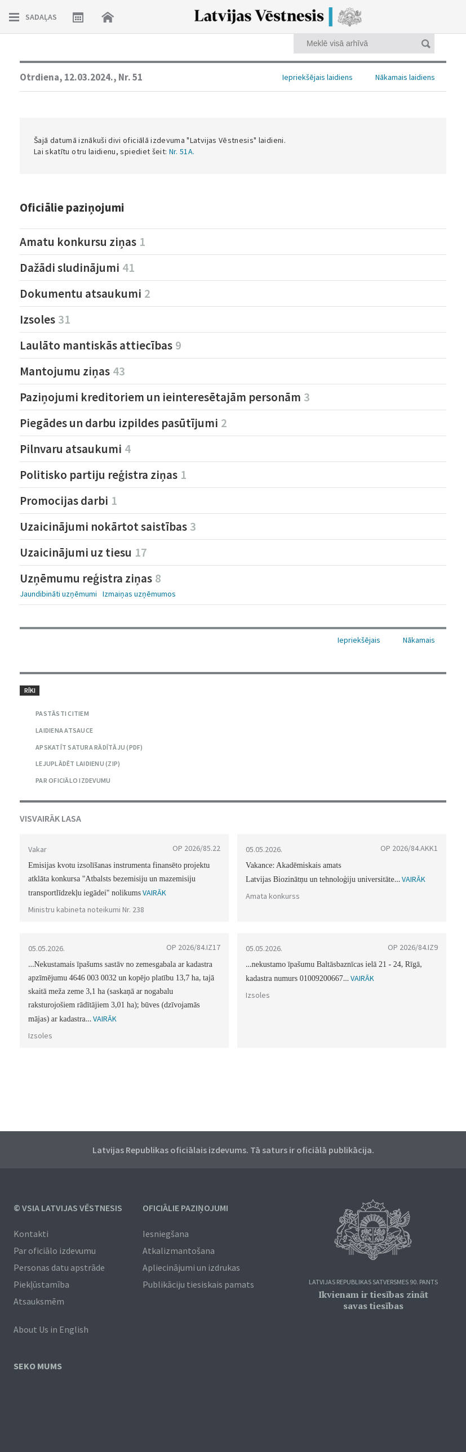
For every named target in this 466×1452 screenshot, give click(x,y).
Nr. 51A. (182, 151)
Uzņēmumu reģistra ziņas (90, 578)
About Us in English (51, 1329)
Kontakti (31, 1233)
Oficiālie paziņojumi (185, 1207)
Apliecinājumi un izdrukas (191, 1267)
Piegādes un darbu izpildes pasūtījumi (123, 423)
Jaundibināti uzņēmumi (58, 594)
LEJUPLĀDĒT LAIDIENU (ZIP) (77, 763)
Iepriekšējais (359, 640)
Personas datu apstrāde (59, 1267)
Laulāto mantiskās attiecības (100, 345)
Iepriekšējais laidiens (317, 77)
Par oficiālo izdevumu (55, 1250)
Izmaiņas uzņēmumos (139, 594)
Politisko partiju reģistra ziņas (103, 474)
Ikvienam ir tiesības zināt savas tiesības (373, 1300)
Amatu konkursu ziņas (82, 241)
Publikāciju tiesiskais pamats (198, 1284)
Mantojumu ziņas (72, 371)
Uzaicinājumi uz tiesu (83, 552)
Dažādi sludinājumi (77, 267)
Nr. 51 (130, 77)
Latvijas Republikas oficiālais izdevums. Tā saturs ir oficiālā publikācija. (233, 1149)
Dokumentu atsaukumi (85, 293)
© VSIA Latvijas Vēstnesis (68, 1207)
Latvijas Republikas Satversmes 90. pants (373, 1282)
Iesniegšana (166, 1233)
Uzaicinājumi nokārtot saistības (108, 526)
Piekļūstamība (41, 1284)
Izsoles (45, 319)
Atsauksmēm (39, 1301)
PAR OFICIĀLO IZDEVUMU (72, 780)
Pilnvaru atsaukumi (75, 448)
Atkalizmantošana (179, 1250)
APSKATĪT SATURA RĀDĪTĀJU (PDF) (89, 747)
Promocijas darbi (68, 500)
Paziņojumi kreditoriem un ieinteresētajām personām (165, 397)
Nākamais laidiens (405, 77)
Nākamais (419, 640)
